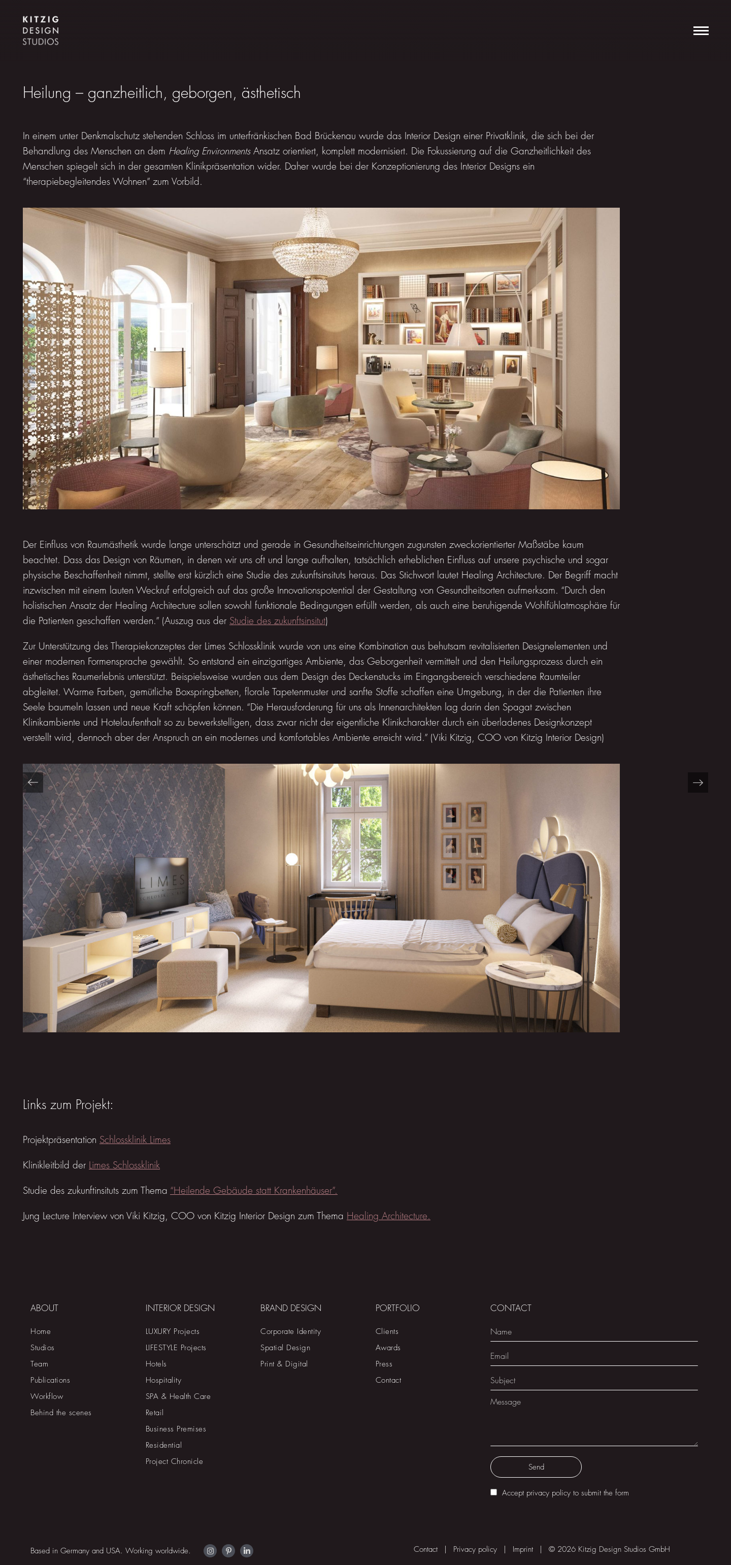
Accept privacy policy (536, 1493)
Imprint (523, 1549)
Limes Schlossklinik (124, 1165)
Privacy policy (475, 1549)
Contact (426, 1549)
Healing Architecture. (388, 1216)
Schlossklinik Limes (135, 1139)
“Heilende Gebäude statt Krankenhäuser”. (254, 1190)
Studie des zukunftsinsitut (277, 620)
